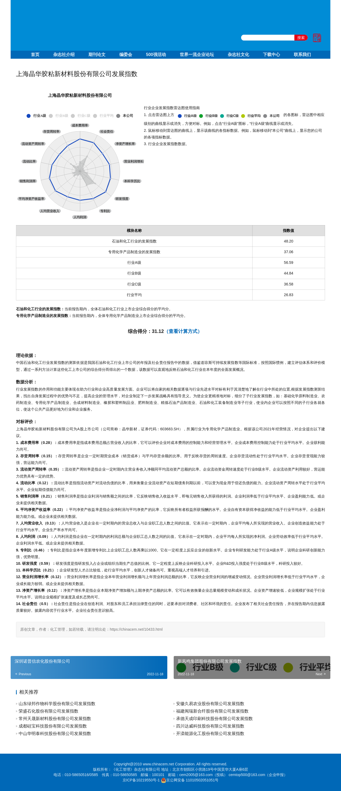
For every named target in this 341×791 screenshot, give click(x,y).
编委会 (125, 54)
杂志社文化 (238, 54)
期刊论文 (96, 54)
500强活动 (156, 54)
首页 (35, 54)
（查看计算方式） (183, 331)
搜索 (301, 37)
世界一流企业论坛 (197, 54)
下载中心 (271, 54)
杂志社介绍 (64, 54)
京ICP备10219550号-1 (141, 780)
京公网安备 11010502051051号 (192, 780)
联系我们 (302, 54)
